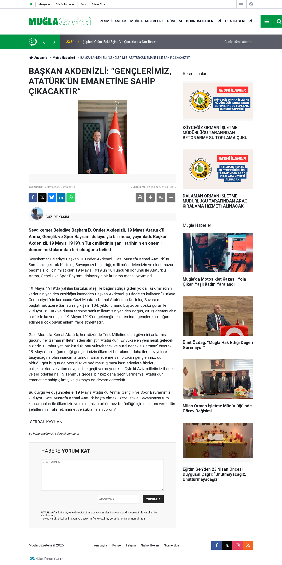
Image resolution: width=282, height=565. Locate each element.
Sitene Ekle (98, 4)
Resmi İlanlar (113, 21)
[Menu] (267, 21)
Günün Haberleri (65, 4)
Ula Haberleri (238, 21)
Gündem (174, 21)
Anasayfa (38, 57)
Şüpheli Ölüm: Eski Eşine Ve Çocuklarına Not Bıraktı (119, 42)
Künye (116, 545)
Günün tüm (239, 42)
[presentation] (44, 41)
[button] (150, 197)
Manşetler (45, 4)
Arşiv (83, 4)
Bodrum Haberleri (203, 21)
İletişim (131, 545)
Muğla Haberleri (146, 21)
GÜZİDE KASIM (57, 217)
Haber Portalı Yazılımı (50, 558)
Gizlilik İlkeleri (150, 545)
